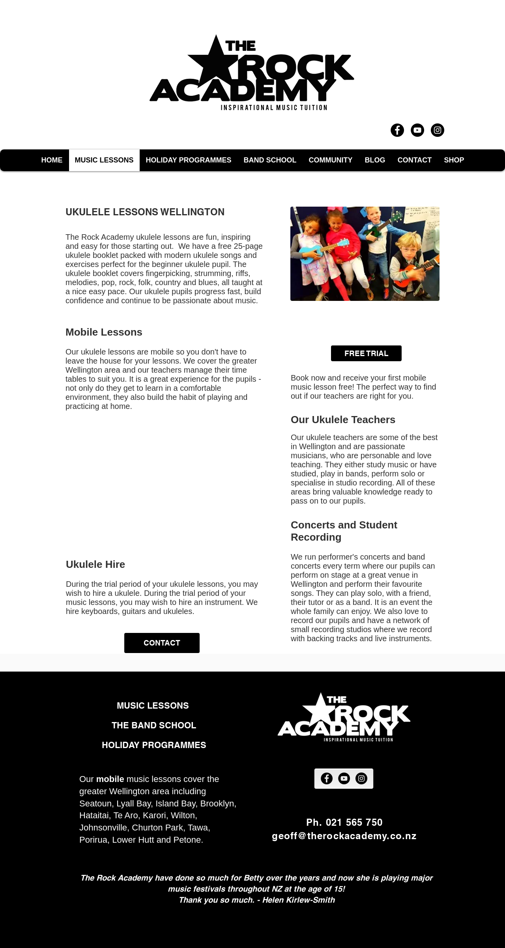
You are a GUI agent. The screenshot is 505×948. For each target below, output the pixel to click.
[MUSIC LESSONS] (154, 706)
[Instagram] (437, 130)
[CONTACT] (162, 643)
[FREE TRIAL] (366, 353)
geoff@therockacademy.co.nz (344, 835)
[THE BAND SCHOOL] (154, 725)
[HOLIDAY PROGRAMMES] (154, 745)
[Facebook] (397, 130)
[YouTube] (417, 130)
